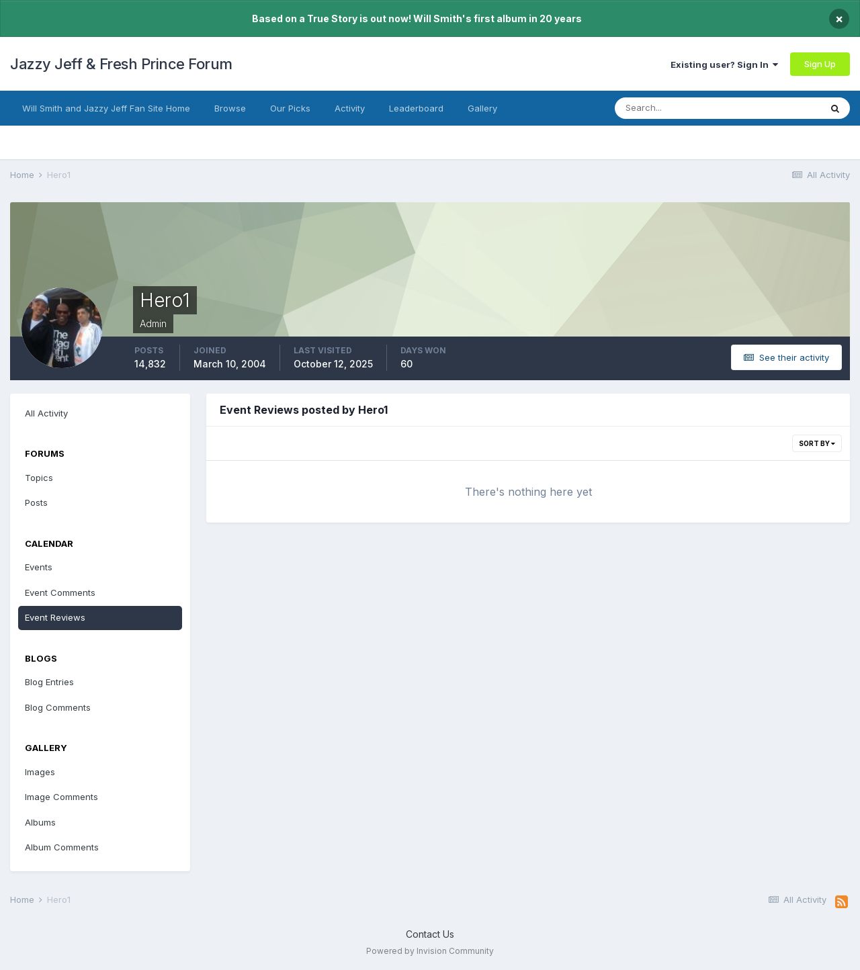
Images (40, 771)
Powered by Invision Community (430, 951)
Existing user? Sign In (724, 64)
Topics (39, 477)
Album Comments (62, 847)
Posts (36, 502)
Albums (40, 822)
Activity (350, 108)
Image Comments (61, 796)
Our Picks (290, 108)
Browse (230, 108)
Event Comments (60, 592)
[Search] (681, 108)
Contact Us (430, 934)
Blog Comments (58, 707)
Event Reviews (55, 617)
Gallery (482, 108)
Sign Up (820, 63)
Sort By (817, 443)
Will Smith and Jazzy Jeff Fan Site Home (106, 108)
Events (38, 567)
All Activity (46, 413)
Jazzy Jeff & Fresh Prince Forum (121, 64)
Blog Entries (49, 681)
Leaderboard (416, 108)
